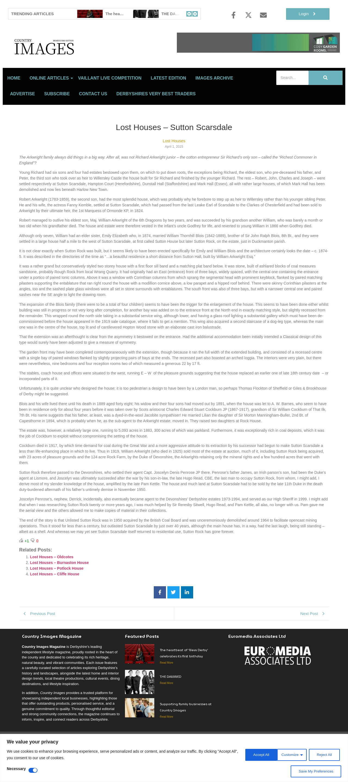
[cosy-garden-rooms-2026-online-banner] (258, 51)
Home (13, 102)
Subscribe (57, 117)
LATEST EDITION (168, 102)
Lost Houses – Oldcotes (51, 581)
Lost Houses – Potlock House (57, 592)
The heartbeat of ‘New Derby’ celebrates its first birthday (184, 677)
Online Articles (50, 102)
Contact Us (93, 117)
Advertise (22, 117)
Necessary (16, 769)
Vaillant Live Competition (109, 102)
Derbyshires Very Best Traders (156, 117)
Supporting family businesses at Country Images (186, 731)
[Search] (292, 101)
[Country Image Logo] (76, 58)
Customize (256, 754)
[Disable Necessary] (33, 770)
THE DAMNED (171, 700)
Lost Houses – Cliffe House (54, 598)
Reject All (291, 754)
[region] (174, 758)
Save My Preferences (315, 771)
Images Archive (214, 102)
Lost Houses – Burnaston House (59, 586)
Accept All (325, 754)
